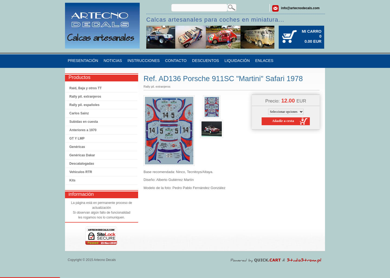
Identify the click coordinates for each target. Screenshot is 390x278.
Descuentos (205, 60)
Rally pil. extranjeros (85, 96)
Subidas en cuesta (83, 122)
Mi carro (311, 31)
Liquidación (237, 60)
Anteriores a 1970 (82, 130)
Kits (72, 180)
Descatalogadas (81, 164)
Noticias (112, 60)
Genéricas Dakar (82, 155)
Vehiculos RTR (80, 172)
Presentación (83, 60)
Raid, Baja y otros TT (85, 88)
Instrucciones (143, 60)
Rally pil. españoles (84, 105)
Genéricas (77, 147)
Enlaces (264, 60)
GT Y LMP (76, 138)
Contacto (176, 60)
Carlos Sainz (79, 113)
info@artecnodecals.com (300, 8)
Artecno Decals (105, 260)
